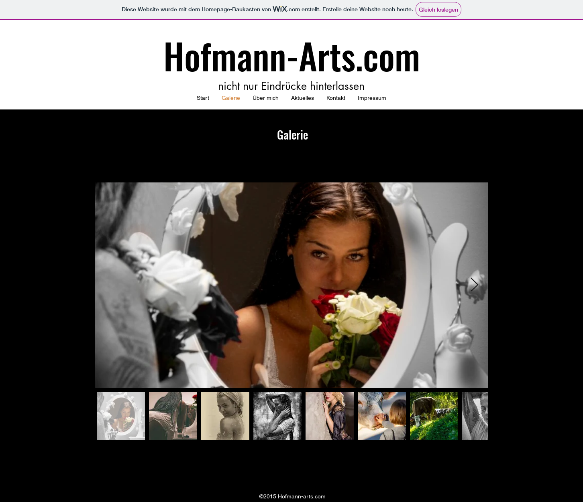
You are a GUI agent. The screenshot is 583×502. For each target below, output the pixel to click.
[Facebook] (291, 470)
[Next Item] (474, 285)
